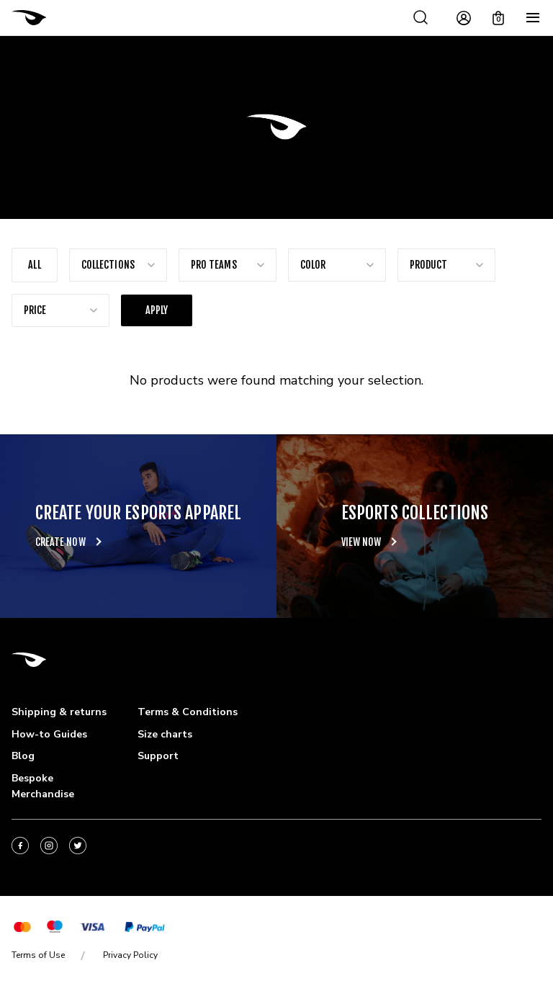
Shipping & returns (59, 712)
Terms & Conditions (188, 712)
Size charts (165, 734)
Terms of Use (38, 955)
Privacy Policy (130, 955)
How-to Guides (49, 734)
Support (158, 756)
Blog (23, 756)
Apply (156, 310)
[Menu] (532, 18)
